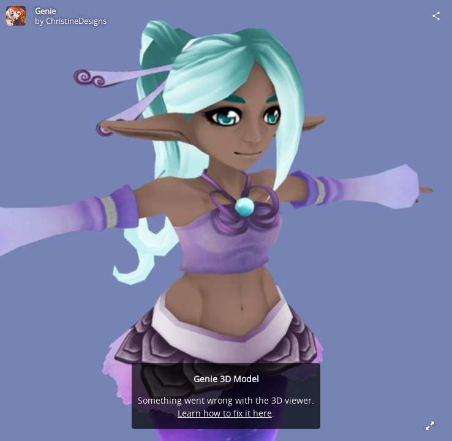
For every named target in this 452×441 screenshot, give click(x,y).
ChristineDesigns (76, 20)
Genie (45, 11)
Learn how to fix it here (225, 413)
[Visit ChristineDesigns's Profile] (16, 16)
